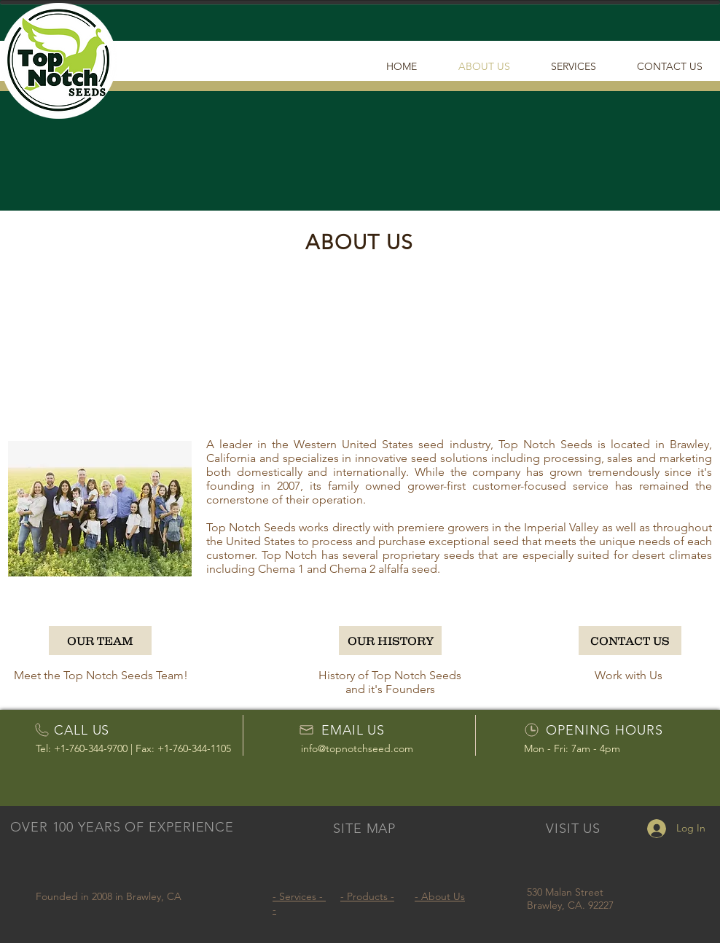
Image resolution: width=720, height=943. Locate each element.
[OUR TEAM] (100, 640)
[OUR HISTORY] (390, 640)
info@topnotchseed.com (357, 748)
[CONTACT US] (630, 640)
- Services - (299, 896)
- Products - (367, 896)
